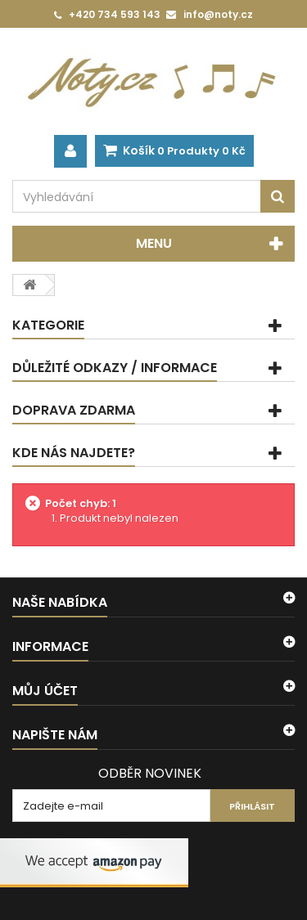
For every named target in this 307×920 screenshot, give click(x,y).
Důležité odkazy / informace (114, 367)
